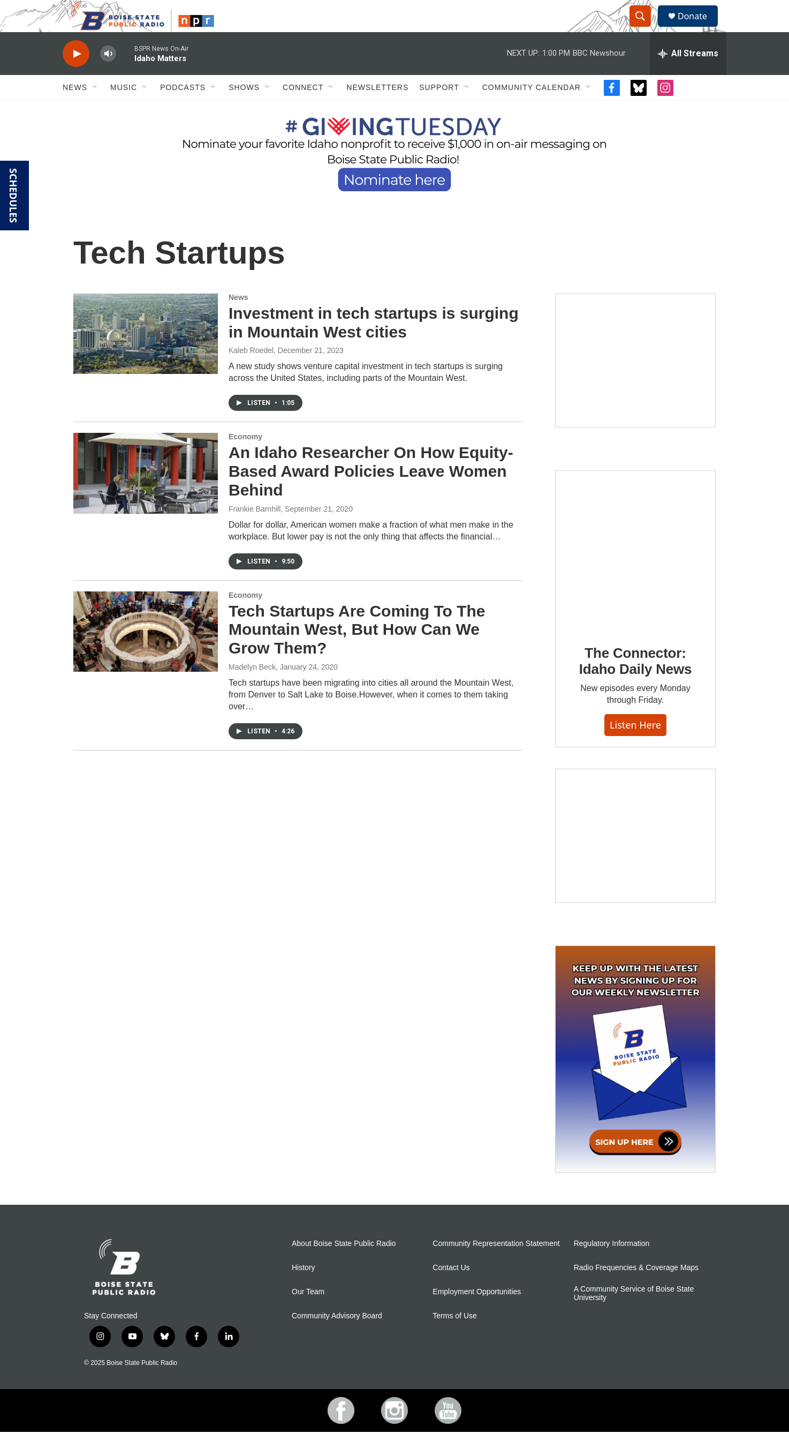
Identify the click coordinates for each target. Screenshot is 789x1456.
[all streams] (688, 77)
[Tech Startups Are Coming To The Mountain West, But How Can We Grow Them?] (145, 656)
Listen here (635, 748)
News (75, 111)
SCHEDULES (13, 195)
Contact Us (451, 1292)
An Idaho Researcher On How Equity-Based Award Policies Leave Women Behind (371, 495)
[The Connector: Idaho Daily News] (635, 574)
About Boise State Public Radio (344, 1268)
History (303, 1292)
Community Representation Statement (496, 1268)
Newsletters (377, 111)
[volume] (108, 78)
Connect (303, 111)
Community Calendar (531, 111)
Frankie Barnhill (254, 533)
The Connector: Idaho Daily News (635, 685)
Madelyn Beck (252, 691)
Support (439, 111)
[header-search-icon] (645, 28)
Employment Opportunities (477, 1316)
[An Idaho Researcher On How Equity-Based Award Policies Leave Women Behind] (145, 497)
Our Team (308, 1316)
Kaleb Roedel (251, 374)
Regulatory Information (612, 1268)
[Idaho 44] (635, 859)
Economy (245, 460)
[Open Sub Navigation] (95, 111)
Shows (244, 111)
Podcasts (183, 111)
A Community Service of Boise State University (634, 1317)
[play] (76, 78)
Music (123, 111)
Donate (699, 28)
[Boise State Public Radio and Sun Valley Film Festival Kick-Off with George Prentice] (635, 384)
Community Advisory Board (337, 1340)
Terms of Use (454, 1340)
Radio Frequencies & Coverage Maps (636, 1292)
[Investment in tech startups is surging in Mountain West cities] (145, 358)
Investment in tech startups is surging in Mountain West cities (374, 346)
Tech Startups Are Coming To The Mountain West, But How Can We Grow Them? (357, 653)
